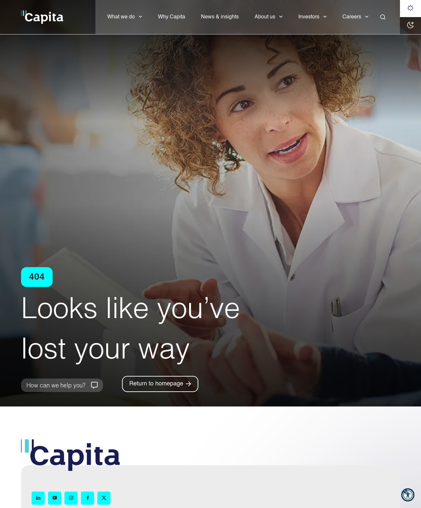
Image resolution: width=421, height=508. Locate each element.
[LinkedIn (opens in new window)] (38, 498)
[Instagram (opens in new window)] (71, 498)
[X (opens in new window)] (104, 498)
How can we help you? (55, 385)
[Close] (382, 17)
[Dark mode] (410, 25)
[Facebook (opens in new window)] (87, 498)
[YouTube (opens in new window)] (54, 498)
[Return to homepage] (160, 384)
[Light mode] (410, 8)
